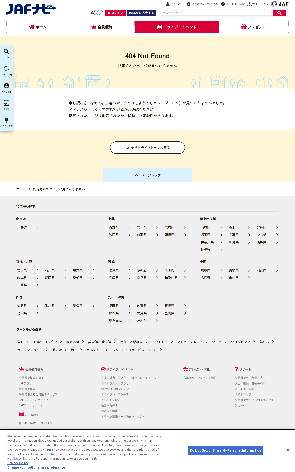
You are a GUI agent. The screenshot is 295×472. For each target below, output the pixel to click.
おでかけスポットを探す (116, 388)
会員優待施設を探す (31, 377)
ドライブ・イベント (119, 369)
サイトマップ (243, 394)
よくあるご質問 (244, 388)
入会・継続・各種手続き (250, 383)
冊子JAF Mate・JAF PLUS (35, 423)
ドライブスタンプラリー (116, 383)
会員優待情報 (34, 369)
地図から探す (109, 405)
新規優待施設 (27, 388)
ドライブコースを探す (115, 394)
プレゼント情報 (199, 369)
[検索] (279, 13)
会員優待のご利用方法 (249, 377)
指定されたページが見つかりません (59, 189)
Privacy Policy (17, 463)
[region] (147, 450)
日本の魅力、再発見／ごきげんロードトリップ (130, 377)
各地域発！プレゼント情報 (200, 377)
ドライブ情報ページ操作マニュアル (123, 416)
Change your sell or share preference (36, 467)
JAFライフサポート (31, 405)
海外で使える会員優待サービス (38, 394)
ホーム (21, 189)
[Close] (288, 450)
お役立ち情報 (109, 411)
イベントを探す (111, 400)
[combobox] (217, 13)
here (50, 449)
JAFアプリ (25, 383)
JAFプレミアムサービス (34, 400)
